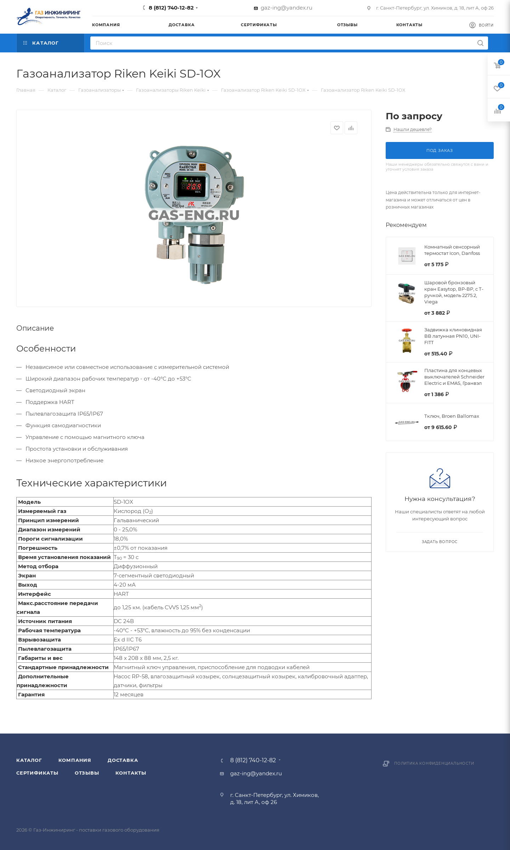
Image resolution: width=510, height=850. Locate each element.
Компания (74, 760)
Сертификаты (37, 773)
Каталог (29, 760)
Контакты (130, 773)
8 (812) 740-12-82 (171, 7)
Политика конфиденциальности (434, 763)
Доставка (123, 760)
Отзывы (87, 773)
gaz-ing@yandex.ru (286, 7)
